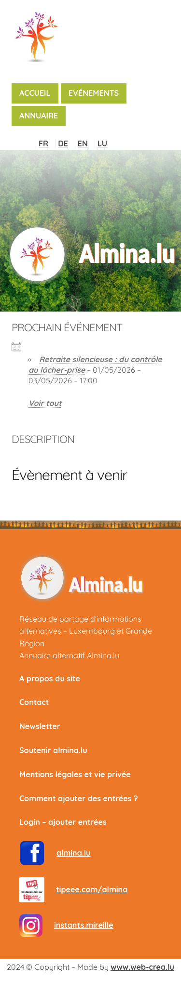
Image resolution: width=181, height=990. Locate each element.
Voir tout (45, 403)
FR (43, 143)
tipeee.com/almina (91, 889)
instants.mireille (83, 925)
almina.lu (73, 853)
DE (63, 143)
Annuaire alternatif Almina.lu (69, 655)
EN (83, 143)
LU (102, 143)
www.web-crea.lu (142, 967)
